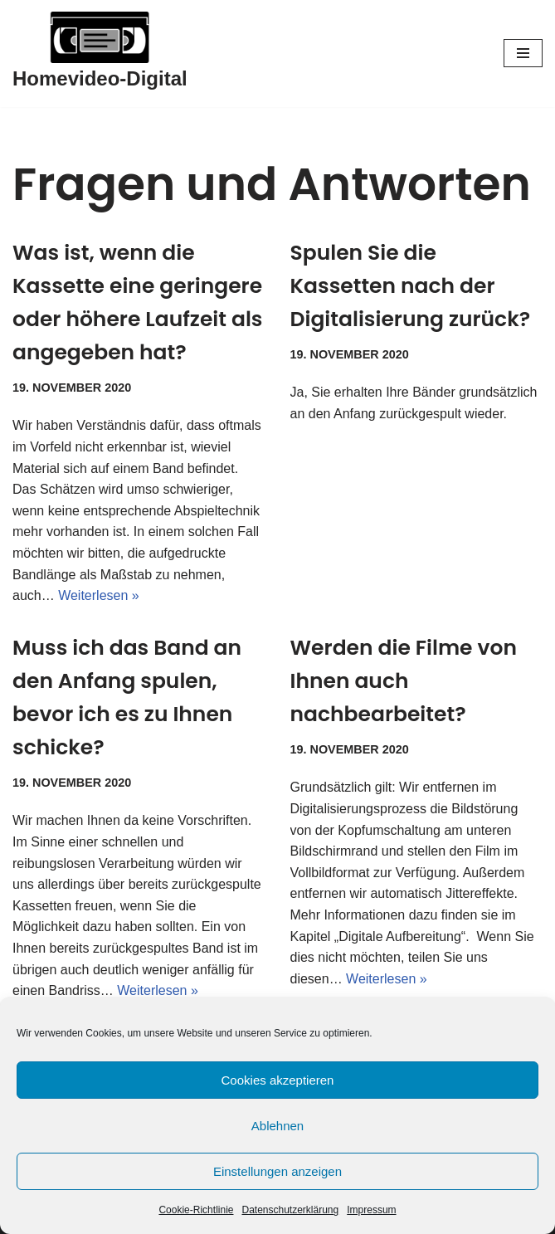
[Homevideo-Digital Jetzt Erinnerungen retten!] (99, 53)
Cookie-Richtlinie (195, 1210)
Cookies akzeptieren (278, 1080)
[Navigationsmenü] (523, 53)
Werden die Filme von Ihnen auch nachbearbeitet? (403, 681)
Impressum (371, 1210)
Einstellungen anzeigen (277, 1171)
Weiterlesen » (98, 595)
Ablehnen (277, 1126)
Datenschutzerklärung (289, 1210)
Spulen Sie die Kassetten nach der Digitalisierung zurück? (410, 286)
